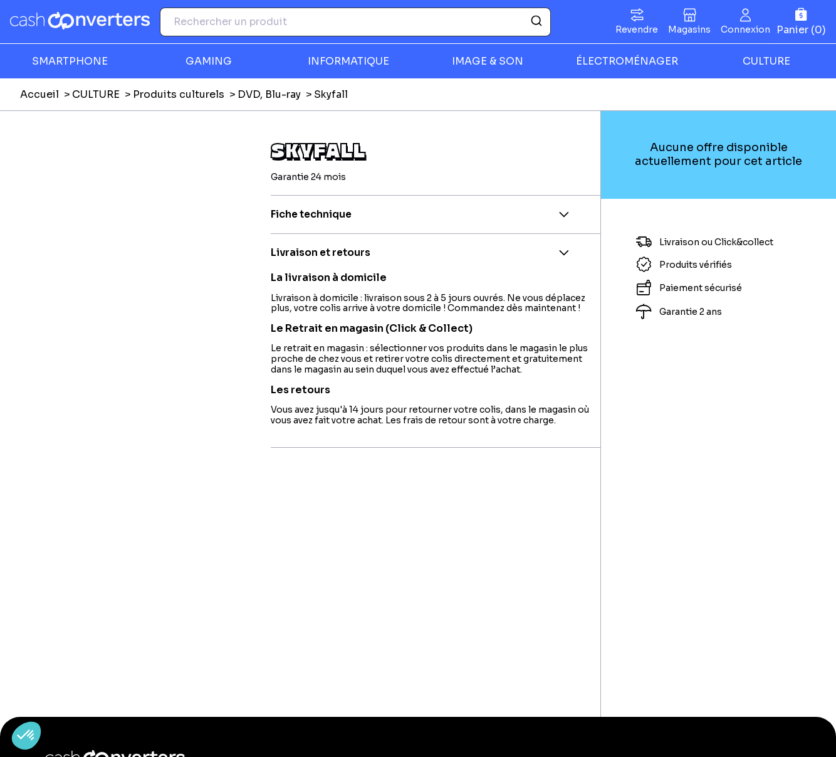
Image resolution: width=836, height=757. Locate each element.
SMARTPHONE (70, 61)
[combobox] (355, 22)
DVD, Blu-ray (269, 94)
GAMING (208, 61)
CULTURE (766, 61)
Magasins (689, 29)
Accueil (39, 94)
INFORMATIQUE (348, 61)
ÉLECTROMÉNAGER (627, 61)
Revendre (636, 29)
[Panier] (801, 22)
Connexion (745, 29)
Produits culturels (178, 94)
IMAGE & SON (487, 61)
